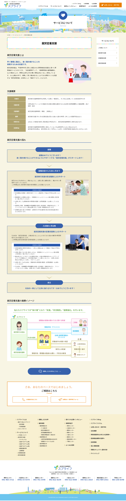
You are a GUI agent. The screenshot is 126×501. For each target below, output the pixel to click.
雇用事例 (41, 424)
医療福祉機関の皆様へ (98, 439)
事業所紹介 (82, 6)
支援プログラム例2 (24, 444)
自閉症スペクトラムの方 (47, 442)
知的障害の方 (43, 446)
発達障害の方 (43, 437)
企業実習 (21, 451)
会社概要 (94, 3)
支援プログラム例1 (24, 442)
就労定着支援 (102, 63)
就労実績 (21, 425)
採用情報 (86, 3)
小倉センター (70, 435)
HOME (8, 35)
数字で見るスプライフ (24, 422)
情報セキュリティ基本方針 (99, 450)
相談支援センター (71, 440)
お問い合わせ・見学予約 (98, 427)
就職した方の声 (43, 420)
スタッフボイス (22, 429)
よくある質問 (93, 6)
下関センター (70, 442)
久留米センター (71, 428)
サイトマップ (95, 454)
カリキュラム (23, 440)
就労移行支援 (21, 438)
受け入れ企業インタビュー (74, 420)
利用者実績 (22, 427)
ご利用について (102, 48)
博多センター (70, 426)
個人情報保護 (95, 446)
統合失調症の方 (45, 431)
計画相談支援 (102, 58)
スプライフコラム (96, 424)
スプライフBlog (77, 3)
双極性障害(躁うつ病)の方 (48, 435)
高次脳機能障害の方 (46, 433)
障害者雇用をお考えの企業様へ (100, 435)
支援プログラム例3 (24, 446)
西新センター (70, 433)
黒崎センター (70, 437)
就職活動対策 (23, 449)
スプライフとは (43, 6)
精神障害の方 (43, 426)
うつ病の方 (44, 428)
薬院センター (70, 431)
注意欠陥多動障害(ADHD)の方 (49, 440)
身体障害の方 (43, 444)
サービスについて (56, 6)
